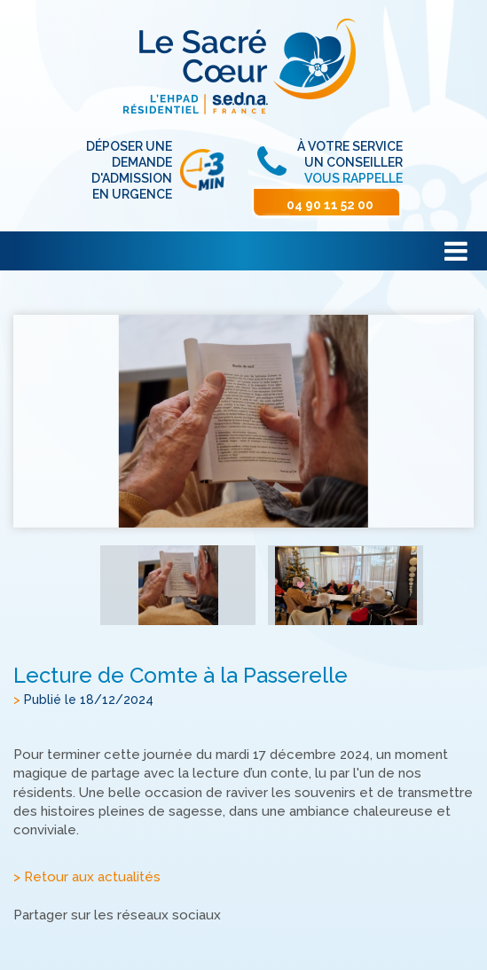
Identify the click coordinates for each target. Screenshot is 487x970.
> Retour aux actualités (87, 878)
